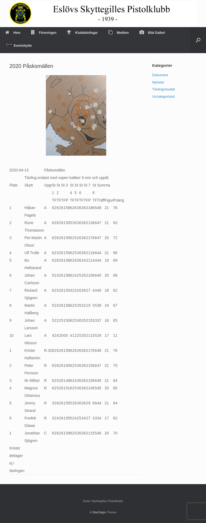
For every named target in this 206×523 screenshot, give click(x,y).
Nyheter (158, 82)
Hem (12, 33)
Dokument (160, 75)
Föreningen (43, 33)
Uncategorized (163, 96)
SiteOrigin (99, 512)
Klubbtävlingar (82, 33)
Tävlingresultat (163, 89)
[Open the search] (198, 40)
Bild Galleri (152, 33)
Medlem (118, 33)
